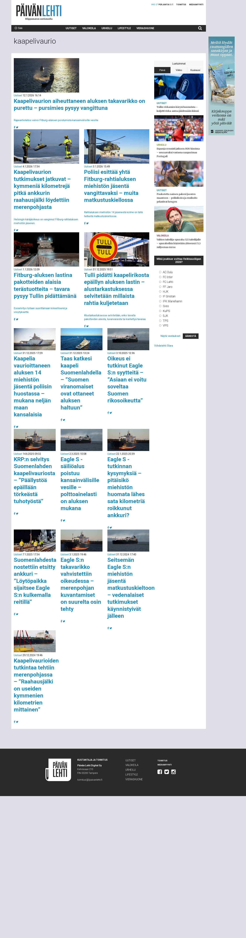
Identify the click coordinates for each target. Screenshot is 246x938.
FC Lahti (168, 282)
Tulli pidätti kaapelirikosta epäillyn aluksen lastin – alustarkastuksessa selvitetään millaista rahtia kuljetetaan (116, 289)
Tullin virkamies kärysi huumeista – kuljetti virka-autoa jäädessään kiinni (178, 109)
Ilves (166, 306)
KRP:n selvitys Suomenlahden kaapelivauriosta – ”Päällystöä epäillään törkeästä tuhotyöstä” (34, 480)
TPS (165, 320)
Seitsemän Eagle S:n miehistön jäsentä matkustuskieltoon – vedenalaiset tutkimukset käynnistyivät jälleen (131, 588)
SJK (165, 315)
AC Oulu (168, 272)
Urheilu (106, 28)
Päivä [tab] (162, 70)
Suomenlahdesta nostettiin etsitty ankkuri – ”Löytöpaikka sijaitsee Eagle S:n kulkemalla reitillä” (35, 581)
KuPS (166, 311)
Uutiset (71, 28)
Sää (18, 28)
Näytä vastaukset (170, 336)
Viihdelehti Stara (163, 345)
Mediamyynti (196, 4)
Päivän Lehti (38, 11)
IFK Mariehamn (172, 301)
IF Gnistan (169, 296)
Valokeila (89, 28)
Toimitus (181, 4)
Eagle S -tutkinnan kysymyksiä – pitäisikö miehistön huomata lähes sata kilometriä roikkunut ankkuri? (126, 487)
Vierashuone (145, 28)
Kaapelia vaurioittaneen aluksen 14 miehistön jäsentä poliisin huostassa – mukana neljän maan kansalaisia (33, 386)
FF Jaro (167, 286)
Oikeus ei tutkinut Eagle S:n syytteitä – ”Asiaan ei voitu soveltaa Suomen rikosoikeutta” (126, 379)
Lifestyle (124, 28)
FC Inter (168, 277)
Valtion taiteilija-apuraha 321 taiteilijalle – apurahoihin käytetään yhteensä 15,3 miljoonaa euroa (179, 243)
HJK (165, 291)
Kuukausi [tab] (195, 70)
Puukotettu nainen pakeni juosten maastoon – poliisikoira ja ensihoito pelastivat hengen (177, 198)
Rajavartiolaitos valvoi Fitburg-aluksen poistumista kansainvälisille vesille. (56, 120)
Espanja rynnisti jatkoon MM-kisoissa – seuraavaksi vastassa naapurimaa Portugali (178, 152)
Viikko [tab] (179, 70)
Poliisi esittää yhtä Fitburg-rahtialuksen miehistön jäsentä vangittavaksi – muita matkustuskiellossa (111, 186)
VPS (165, 325)
